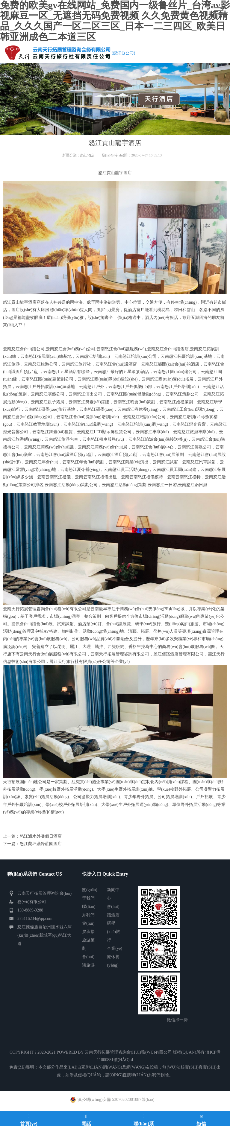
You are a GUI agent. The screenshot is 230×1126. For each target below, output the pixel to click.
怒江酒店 (87, 155)
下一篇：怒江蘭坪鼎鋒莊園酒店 (32, 844)
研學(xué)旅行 (113, 931)
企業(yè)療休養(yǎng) (114, 956)
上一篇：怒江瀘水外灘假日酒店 (32, 836)
